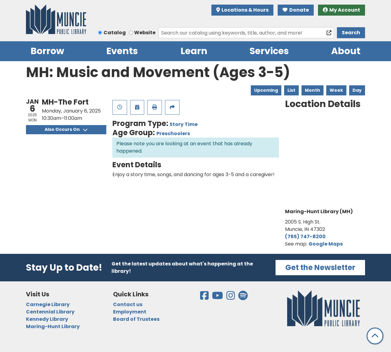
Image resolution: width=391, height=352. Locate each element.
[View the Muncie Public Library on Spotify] (243, 297)
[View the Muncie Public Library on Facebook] (205, 297)
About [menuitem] (345, 51)
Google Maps (326, 243)
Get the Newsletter (320, 267)
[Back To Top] (375, 336)
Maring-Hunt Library (53, 326)
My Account (341, 9)
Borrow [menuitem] (47, 51)
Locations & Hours (242, 9)
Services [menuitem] (269, 51)
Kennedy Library (47, 319)
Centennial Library (50, 311)
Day (357, 90)
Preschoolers (173, 133)
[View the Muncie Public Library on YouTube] (218, 297)
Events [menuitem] (122, 51)
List (291, 90)
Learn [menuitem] (194, 51)
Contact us (127, 304)
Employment (129, 311)
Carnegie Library (48, 304)
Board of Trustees (136, 319)
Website (144, 32)
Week (336, 90)
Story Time (184, 124)
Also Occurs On (66, 129)
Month (312, 90)
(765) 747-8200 (305, 236)
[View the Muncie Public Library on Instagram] (231, 297)
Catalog (115, 32)
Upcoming (266, 90)
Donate (296, 9)
